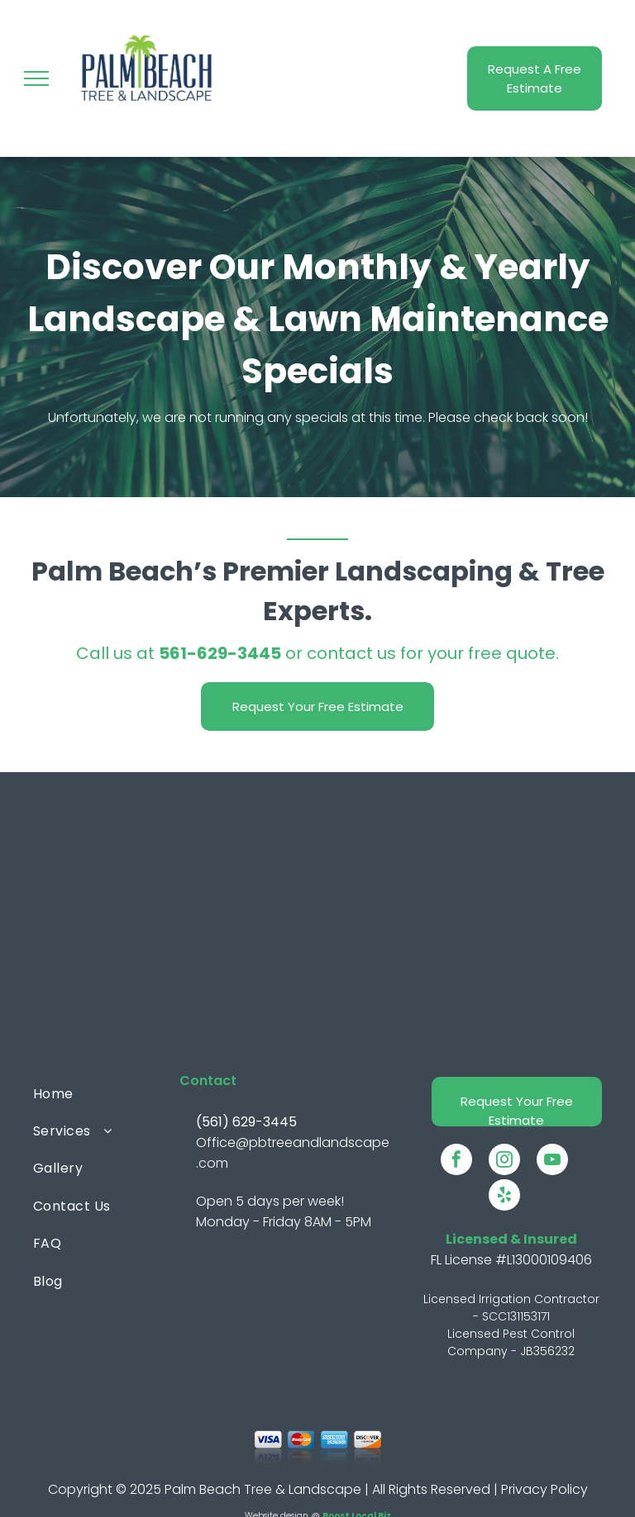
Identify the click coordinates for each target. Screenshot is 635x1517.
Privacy (524, 1489)
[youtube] (552, 1161)
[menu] (36, 78)
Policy (569, 1489)
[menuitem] (100, 1093)
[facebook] (456, 1161)
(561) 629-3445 (246, 1121)
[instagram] (504, 1161)
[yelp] (504, 1197)
